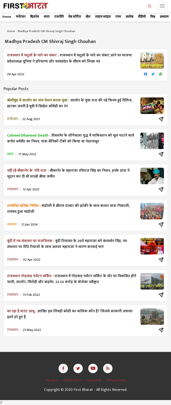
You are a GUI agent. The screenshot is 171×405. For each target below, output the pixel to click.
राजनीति (59, 16)
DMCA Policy (73, 380)
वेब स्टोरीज (74, 16)
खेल (88, 16)
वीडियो (142, 16)
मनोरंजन (20, 16)
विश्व (152, 16)
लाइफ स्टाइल (103, 16)
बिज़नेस (34, 16)
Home (6, 16)
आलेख (129, 16)
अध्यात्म (164, 16)
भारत (47, 16)
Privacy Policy (116, 380)
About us (52, 380)
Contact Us (94, 380)
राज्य (118, 16)
